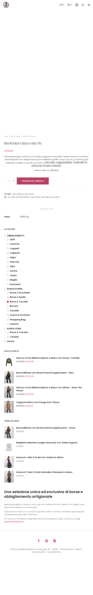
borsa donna (35, 230)
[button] (61, 4)
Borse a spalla (18, 330)
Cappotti (15, 286)
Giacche (14, 295)
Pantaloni (15, 318)
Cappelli (14, 282)
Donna (10, 375)
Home (6, 170)
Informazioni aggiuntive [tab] (46, 243)
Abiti (12, 273)
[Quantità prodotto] (9, 214)
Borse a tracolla (29, 170)
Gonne (13, 304)
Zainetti (14, 357)
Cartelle (14, 344)
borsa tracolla (46, 230)
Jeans (13, 309)
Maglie (13, 313)
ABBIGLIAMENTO (15, 269)
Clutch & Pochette (20, 348)
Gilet (12, 300)
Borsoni (14, 339)
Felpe (13, 291)
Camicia (14, 277)
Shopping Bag (17, 353)
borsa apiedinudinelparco (20, 230)
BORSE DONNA (15, 170)
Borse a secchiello (20, 326)
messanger (55, 230)
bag (9, 230)
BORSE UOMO (14, 362)
